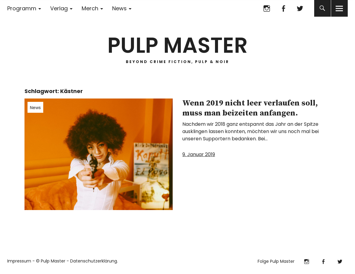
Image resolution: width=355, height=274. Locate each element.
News (119, 8)
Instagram (267, 8)
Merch (90, 8)
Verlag (59, 8)
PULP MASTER (177, 45)
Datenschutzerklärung (93, 261)
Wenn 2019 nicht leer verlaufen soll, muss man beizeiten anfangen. (250, 108)
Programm (21, 8)
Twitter (300, 8)
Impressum (19, 261)
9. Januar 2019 (198, 154)
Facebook (283, 8)
